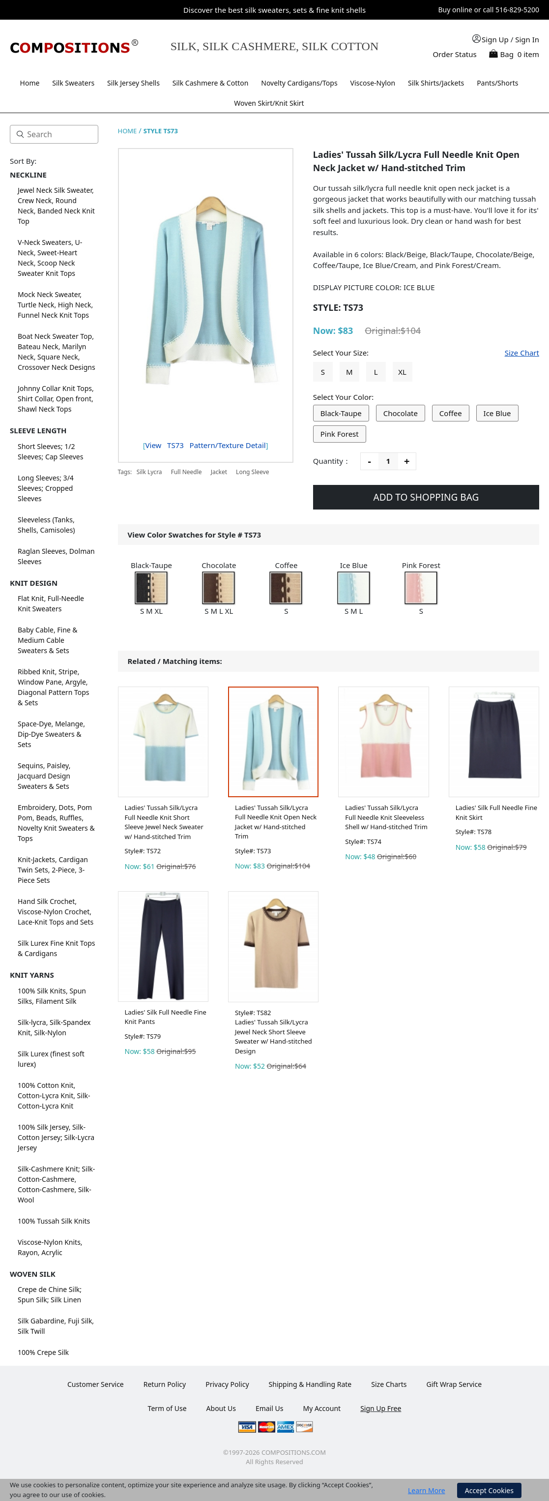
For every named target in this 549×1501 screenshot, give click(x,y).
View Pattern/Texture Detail (205, 445)
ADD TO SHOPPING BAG (426, 497)
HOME (127, 130)
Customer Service (95, 1384)
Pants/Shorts (497, 83)
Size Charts (388, 1384)
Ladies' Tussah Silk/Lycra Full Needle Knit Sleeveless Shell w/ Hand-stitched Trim (386, 817)
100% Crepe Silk (43, 1352)
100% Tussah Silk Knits (54, 1221)
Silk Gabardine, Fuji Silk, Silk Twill (56, 1326)
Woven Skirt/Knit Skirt (269, 103)
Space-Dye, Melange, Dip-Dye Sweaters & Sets (51, 734)
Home (30, 83)
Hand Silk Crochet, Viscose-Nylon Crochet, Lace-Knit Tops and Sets (55, 912)
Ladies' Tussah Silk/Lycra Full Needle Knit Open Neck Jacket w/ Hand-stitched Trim (276, 822)
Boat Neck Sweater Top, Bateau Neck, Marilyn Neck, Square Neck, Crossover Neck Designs (56, 351)
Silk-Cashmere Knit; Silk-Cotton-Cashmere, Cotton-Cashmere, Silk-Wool (56, 1184)
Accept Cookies (489, 1490)
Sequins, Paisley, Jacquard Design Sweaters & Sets (44, 776)
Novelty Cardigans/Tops (299, 83)
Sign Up (495, 39)
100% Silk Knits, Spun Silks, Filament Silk (52, 996)
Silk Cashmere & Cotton (211, 83)
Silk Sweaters (73, 83)
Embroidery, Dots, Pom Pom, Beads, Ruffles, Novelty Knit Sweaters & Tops (56, 823)
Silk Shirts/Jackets (436, 83)
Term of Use (167, 1408)
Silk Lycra (149, 472)
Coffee (450, 413)
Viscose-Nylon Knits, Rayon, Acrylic (50, 1247)
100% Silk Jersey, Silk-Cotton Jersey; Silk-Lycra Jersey (56, 1137)
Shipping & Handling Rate (310, 1384)
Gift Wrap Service (454, 1384)
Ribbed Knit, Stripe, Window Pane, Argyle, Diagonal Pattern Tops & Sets (53, 687)
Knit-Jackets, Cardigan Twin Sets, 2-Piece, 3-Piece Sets (53, 870)
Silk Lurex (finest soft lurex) (51, 1059)
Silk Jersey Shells (133, 83)
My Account (322, 1408)
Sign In (527, 39)
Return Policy (165, 1384)
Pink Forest (339, 434)
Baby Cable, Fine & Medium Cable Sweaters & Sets (48, 640)
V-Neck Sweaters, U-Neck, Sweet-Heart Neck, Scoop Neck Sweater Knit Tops (50, 258)
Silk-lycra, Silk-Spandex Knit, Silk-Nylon (54, 1027)
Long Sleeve (252, 472)
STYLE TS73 (161, 130)
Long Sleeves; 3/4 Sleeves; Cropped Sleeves (46, 488)
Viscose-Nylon (373, 83)
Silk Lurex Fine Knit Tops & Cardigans (56, 948)
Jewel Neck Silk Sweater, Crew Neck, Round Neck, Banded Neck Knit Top (56, 205)
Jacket (219, 472)
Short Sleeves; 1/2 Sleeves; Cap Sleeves (50, 451)
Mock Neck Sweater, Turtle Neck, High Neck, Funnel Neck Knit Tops (55, 305)
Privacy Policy (227, 1384)
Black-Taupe (341, 413)
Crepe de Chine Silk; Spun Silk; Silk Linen (50, 1294)
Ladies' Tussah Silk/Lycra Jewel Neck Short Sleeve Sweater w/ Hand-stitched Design (273, 1036)
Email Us (270, 1408)
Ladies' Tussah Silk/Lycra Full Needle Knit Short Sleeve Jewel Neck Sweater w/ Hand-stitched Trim (164, 822)
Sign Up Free (380, 1408)
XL (402, 372)
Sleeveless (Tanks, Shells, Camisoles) (46, 525)
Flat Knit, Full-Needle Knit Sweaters (51, 603)
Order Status (454, 54)
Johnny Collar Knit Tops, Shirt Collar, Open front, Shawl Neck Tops (56, 399)
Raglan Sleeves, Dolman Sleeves (56, 556)
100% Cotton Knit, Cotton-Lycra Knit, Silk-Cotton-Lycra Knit (54, 1096)
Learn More (426, 1490)
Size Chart (522, 353)
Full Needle (186, 472)
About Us (221, 1408)
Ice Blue (497, 413)
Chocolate (400, 413)
